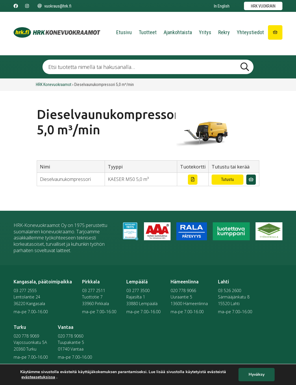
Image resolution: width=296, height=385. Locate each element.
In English (222, 6)
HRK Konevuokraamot (53, 84)
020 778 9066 (183, 290)
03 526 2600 (229, 290)
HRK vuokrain (263, 6)
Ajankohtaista (178, 32)
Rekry (224, 32)
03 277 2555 (25, 290)
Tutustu (227, 179)
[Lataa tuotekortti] (192, 180)
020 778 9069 (26, 336)
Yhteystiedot (250, 32)
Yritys (205, 32)
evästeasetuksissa (38, 377)
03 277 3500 (137, 290)
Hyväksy (256, 374)
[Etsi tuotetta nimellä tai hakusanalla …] (148, 67)
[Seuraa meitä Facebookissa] (16, 6)
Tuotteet (148, 32)
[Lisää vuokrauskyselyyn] (251, 180)
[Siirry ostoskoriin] (275, 32)
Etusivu (124, 32)
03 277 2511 (93, 290)
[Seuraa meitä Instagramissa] (27, 6)
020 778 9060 (70, 336)
